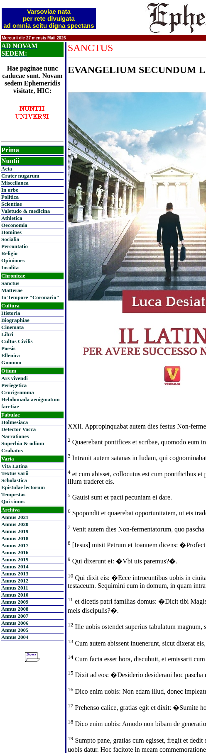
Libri (7, 334)
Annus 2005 (14, 630)
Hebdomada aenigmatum (30, 399)
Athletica (11, 218)
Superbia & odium (22, 443)
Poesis (8, 348)
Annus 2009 (14, 602)
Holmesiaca (14, 422)
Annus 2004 (14, 637)
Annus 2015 (14, 559)
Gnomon (11, 362)
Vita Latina (14, 466)
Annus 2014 (14, 566)
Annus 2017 (14, 545)
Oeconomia (14, 225)
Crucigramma (17, 392)
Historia (10, 313)
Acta (6, 169)
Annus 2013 (14, 573)
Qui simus (13, 501)
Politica (10, 197)
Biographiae (15, 320)
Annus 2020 (14, 524)
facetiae (10, 406)
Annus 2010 (14, 595)
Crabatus (12, 450)
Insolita (10, 267)
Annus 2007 (14, 616)
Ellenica (10, 355)
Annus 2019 (14, 531)
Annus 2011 (14, 588)
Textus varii (15, 473)
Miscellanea (15, 183)
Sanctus (10, 283)
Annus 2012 (14, 581)
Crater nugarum (20, 176)
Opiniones (13, 260)
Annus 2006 (14, 623)
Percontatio (14, 246)
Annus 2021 (14, 517)
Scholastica (14, 480)
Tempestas (13, 494)
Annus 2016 (14, 552)
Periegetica (14, 385)
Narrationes (15, 436)
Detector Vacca (18, 429)
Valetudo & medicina (25, 211)
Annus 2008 (14, 609)
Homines (11, 232)
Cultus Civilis (17, 341)
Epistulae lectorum (23, 487)
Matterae (11, 290)
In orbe (9, 190)
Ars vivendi (14, 378)
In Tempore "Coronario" (30, 297)
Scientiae (11, 204)
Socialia (10, 239)
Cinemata (12, 327)
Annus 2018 (14, 538)
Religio (9, 253)
